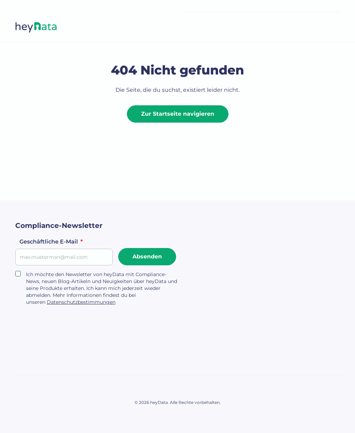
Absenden (147, 256)
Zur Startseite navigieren (177, 114)
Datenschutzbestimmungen (81, 302)
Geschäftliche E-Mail (51, 241)
